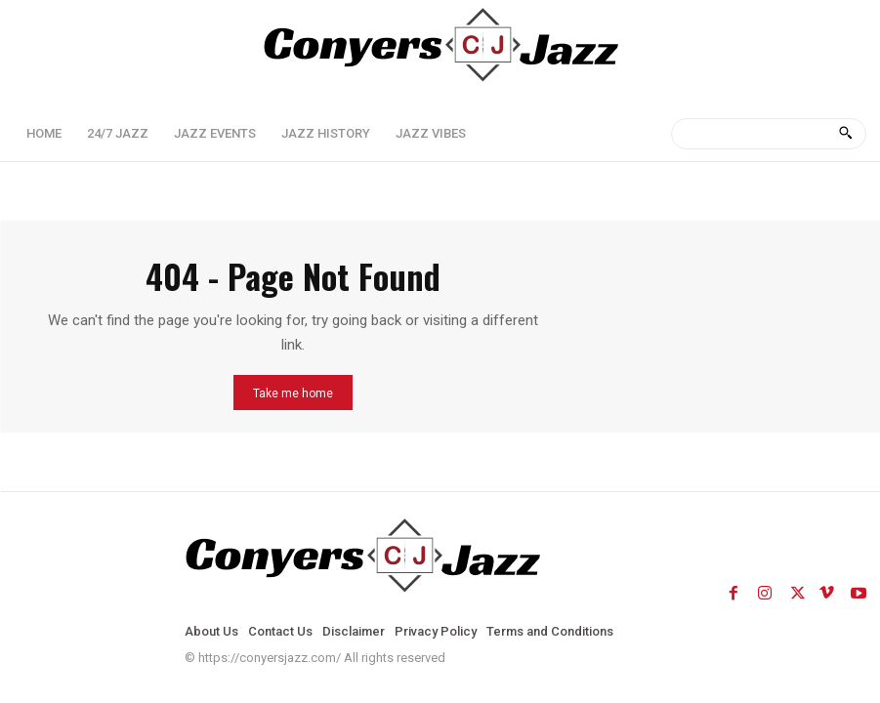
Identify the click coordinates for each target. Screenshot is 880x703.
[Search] (845, 133)
